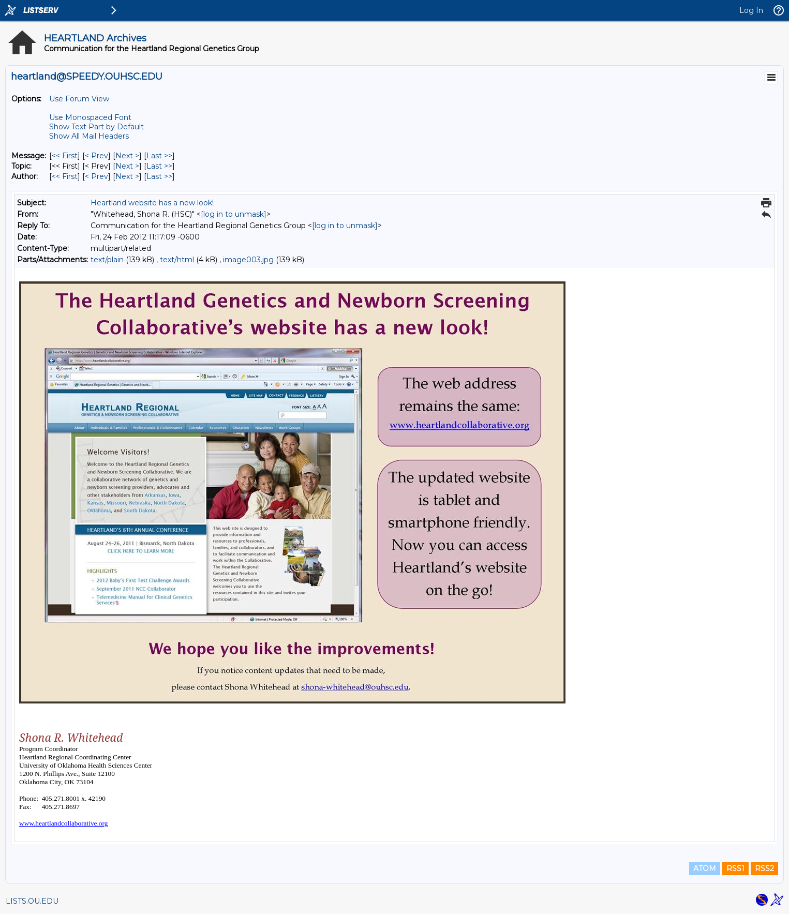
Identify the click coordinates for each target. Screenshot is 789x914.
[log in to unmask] (233, 214)
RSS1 (735, 868)
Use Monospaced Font (90, 117)
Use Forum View (79, 98)
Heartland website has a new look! (152, 202)
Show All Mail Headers (89, 136)
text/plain (107, 259)
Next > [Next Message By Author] (127, 176)
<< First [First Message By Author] (65, 176)
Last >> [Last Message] (159, 155)
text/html (177, 259)
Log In (751, 10)
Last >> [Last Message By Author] (159, 176)
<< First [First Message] (65, 155)
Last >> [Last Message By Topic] (159, 166)
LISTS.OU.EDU (32, 901)
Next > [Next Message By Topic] (127, 166)
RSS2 (764, 868)
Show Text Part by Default (96, 126)
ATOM (704, 868)
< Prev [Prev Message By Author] (96, 176)
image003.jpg (248, 259)
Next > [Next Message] (127, 155)
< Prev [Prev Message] (96, 155)
